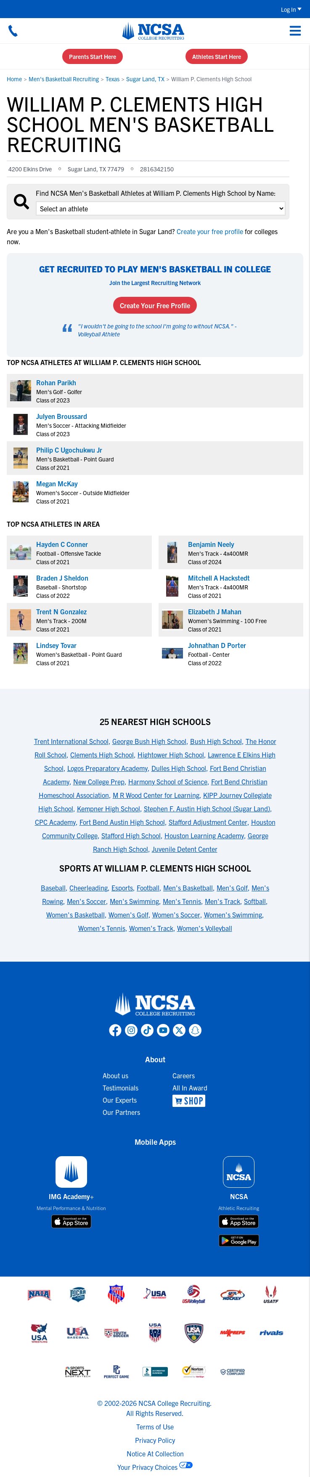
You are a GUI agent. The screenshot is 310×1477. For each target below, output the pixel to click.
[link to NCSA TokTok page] (147, 1030)
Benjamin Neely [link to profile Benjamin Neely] (211, 544)
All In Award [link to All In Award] (189, 1087)
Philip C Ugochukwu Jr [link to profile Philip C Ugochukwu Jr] (69, 449)
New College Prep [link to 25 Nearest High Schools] (99, 781)
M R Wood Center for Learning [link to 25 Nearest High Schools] (156, 795)
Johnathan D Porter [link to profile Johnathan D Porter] (217, 645)
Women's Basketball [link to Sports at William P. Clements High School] (75, 914)
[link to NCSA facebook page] (115, 1030)
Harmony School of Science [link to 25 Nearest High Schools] (167, 781)
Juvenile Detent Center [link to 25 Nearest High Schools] (184, 849)
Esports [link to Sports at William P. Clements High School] (122, 887)
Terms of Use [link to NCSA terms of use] (155, 1426)
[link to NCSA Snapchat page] (195, 1030)
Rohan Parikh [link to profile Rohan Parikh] (56, 382)
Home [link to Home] (14, 79)
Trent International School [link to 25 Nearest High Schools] (71, 741)
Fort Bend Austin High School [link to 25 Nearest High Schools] (122, 822)
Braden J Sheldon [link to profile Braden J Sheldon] (62, 577)
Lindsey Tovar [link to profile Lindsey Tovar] (56, 645)
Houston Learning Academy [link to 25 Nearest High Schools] (204, 835)
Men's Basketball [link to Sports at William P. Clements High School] (188, 887)
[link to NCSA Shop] (189, 1101)
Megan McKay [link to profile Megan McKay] (57, 483)
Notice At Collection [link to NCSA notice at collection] (155, 1453)
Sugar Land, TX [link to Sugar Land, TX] (145, 79)
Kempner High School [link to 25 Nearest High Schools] (108, 808)
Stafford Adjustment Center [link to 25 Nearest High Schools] (208, 822)
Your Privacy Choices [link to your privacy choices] (147, 1467)
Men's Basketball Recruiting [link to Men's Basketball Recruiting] (64, 79)
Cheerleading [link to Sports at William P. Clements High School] (88, 887)
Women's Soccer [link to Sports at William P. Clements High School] (176, 914)
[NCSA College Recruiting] (153, 30)
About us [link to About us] (115, 1075)
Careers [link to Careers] (183, 1075)
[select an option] (161, 208)
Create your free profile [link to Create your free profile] (210, 231)
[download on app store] (71, 1221)
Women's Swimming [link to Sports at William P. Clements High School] (233, 914)
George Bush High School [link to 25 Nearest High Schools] (149, 741)
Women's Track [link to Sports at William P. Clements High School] (151, 928)
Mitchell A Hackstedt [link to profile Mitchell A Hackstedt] (219, 577)
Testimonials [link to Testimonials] (120, 1087)
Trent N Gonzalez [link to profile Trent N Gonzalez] (61, 611)
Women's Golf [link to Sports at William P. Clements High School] (128, 914)
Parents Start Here (92, 56)
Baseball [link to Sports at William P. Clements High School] (53, 887)
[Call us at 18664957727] (13, 31)
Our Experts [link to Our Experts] (120, 1100)
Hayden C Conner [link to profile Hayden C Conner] (62, 544)
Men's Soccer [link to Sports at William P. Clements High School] (86, 901)
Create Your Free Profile (155, 305)
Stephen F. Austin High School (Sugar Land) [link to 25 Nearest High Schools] (207, 808)
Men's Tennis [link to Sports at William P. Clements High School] (182, 901)
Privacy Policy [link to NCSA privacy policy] (155, 1440)
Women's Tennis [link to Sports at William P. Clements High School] (101, 928)
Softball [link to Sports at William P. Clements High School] (255, 901)
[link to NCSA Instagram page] (131, 1030)
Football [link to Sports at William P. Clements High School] (148, 887)
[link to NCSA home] (155, 1005)
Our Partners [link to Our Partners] (121, 1112)
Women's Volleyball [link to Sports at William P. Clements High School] (204, 928)
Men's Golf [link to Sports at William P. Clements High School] (232, 887)
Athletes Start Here (216, 56)
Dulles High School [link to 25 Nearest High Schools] (178, 768)
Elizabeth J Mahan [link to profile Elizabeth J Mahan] (214, 611)
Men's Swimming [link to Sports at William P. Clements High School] (134, 901)
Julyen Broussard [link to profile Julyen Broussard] (61, 416)
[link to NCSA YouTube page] (163, 1030)
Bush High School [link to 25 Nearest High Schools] (216, 741)
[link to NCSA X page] (179, 1030)
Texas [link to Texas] (112, 79)
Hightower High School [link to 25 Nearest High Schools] (171, 754)
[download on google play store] (239, 1241)
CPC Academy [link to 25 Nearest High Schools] (55, 822)
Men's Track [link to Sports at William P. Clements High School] (222, 901)
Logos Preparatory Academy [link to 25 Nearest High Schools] (107, 768)
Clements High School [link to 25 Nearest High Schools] (102, 754)
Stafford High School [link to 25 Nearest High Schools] (131, 835)
